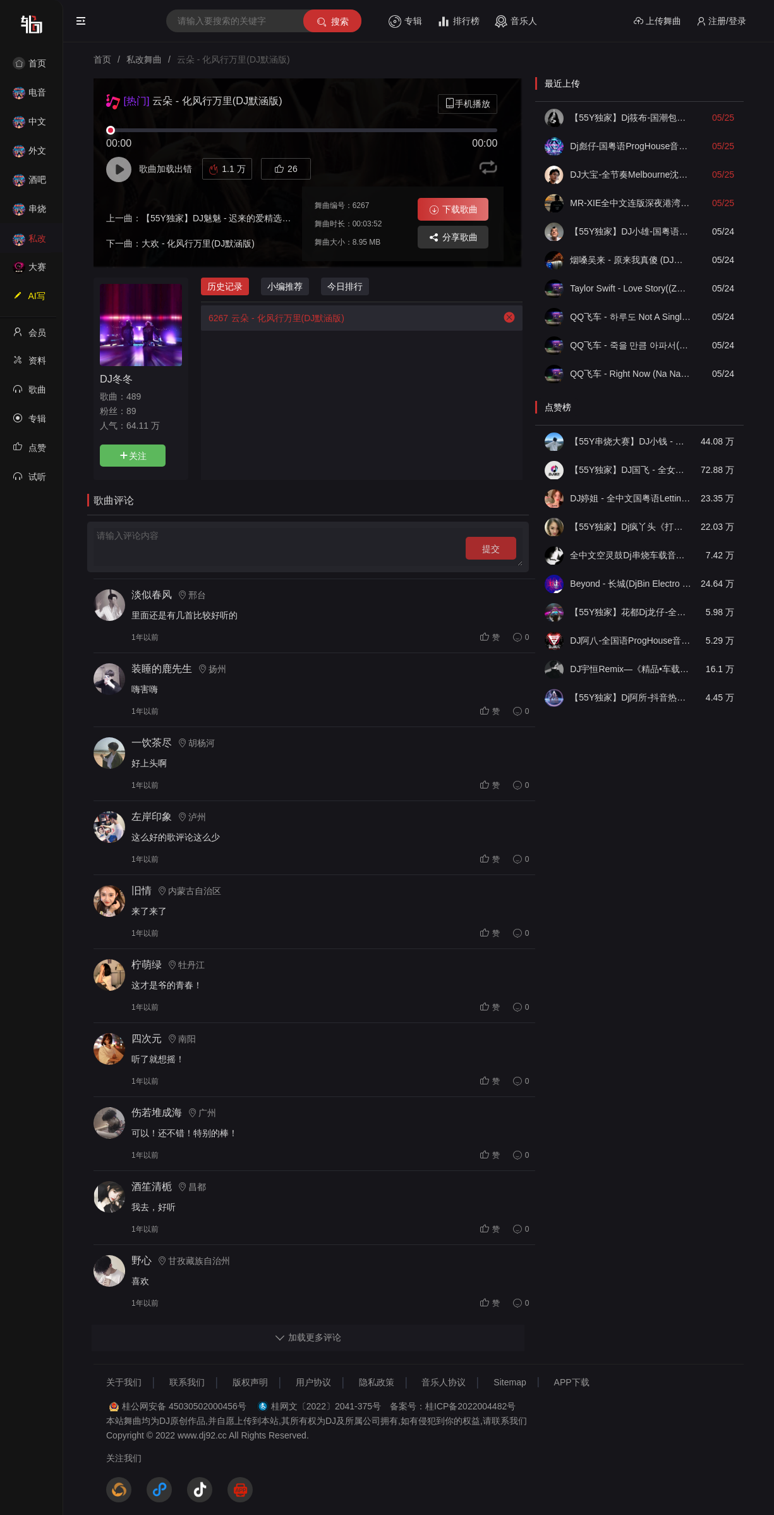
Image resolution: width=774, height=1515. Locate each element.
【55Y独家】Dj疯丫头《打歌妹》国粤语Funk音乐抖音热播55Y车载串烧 (630, 527)
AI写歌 (29, 299)
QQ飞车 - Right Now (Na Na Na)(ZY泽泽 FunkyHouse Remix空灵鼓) (630, 374)
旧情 (141, 890)
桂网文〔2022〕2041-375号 (326, 1406)
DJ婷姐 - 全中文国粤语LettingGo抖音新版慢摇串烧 (630, 498)
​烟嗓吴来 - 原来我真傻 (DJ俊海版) (630, 260)
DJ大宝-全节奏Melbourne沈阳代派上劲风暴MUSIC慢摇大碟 (630, 174)
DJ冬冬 (116, 378)
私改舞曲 (29, 242)
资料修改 (29, 364)
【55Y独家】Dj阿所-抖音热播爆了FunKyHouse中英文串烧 (630, 697)
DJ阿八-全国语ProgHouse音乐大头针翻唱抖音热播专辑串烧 (630, 640)
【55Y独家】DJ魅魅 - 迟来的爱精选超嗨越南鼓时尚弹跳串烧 (260, 218)
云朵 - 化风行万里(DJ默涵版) (272, 318)
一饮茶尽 (151, 742)
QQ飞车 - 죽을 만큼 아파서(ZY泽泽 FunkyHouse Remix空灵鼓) (630, 345)
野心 (141, 1260)
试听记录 (29, 480)
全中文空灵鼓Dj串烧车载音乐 (630, 555)
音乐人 (516, 21)
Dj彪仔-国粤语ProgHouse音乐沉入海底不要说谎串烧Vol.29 (630, 146)
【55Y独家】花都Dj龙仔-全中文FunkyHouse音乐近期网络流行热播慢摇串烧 (630, 612)
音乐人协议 (443, 1382)
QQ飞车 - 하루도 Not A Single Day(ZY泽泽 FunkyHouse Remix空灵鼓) (630, 317)
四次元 (146, 1038)
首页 (29, 63)
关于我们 (124, 1382)
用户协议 (313, 1382)
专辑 (405, 21)
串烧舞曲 (29, 212)
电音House (29, 96)
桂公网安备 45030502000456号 (184, 1406)
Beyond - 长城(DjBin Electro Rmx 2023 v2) (630, 584)
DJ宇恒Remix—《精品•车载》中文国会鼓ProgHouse (630, 669)
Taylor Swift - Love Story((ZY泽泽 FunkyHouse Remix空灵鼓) (630, 288)
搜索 (332, 21)
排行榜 (458, 21)
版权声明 (250, 1382)
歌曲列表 (29, 393)
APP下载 (572, 1382)
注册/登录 (721, 21)
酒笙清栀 (151, 1186)
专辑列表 (29, 422)
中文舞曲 (29, 125)
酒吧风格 (29, 183)
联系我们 (187, 1382)
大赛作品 (29, 271)
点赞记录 (29, 451)
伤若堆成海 (156, 1112)
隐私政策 (376, 1382)
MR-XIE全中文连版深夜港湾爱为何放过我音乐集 (630, 203)
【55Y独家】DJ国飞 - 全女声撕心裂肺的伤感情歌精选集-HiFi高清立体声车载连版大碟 (630, 470)
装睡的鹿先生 (161, 668)
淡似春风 (151, 594)
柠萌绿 (146, 964)
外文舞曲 (29, 154)
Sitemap (509, 1382)
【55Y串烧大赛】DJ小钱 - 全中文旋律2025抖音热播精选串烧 (630, 441)
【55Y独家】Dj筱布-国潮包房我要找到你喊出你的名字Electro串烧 (630, 118)
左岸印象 (151, 816)
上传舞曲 (657, 21)
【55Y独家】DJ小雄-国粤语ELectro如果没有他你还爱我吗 (630, 231)
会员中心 (29, 336)
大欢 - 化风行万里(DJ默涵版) (198, 243)
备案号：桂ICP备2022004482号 (453, 1406)
